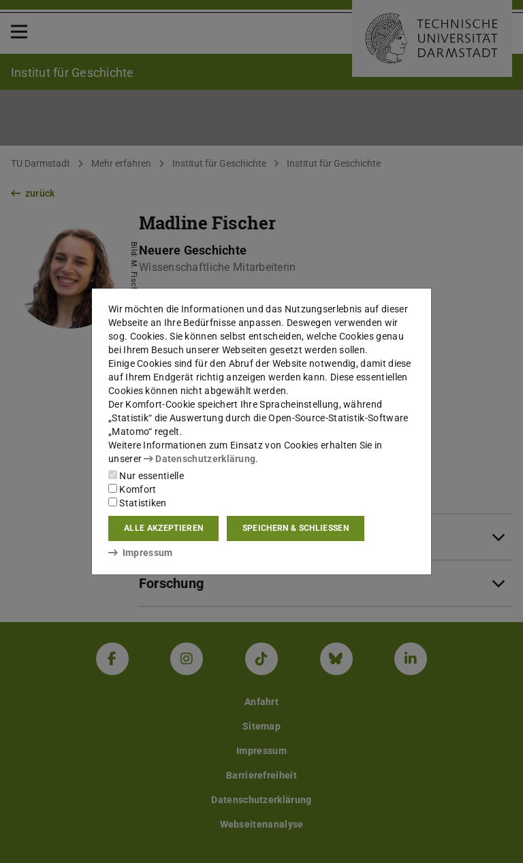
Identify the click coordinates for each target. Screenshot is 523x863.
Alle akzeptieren (163, 528)
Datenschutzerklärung (199, 458)
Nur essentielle (146, 475)
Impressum (140, 552)
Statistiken (137, 503)
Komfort (132, 489)
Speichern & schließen (295, 528)
